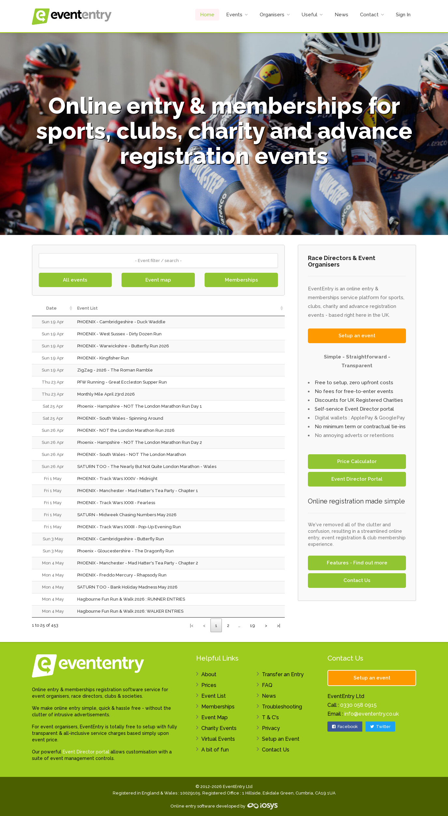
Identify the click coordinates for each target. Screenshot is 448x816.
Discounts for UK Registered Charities (359, 400)
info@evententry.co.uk (371, 714)
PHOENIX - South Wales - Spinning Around (120, 418)
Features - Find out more (357, 563)
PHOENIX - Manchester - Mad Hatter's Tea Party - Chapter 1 (137, 490)
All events (75, 280)
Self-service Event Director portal (354, 409)
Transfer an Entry (283, 674)
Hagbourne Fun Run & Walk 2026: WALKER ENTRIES (130, 611)
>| (278, 625)
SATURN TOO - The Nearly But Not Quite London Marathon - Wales (146, 466)
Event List (213, 696)
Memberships (241, 280)
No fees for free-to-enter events (354, 391)
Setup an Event (280, 739)
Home (207, 15)
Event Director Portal (357, 479)
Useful (309, 15)
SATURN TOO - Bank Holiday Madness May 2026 (127, 587)
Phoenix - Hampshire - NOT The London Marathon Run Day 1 (139, 406)
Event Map (214, 717)
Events (234, 15)
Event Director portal (86, 751)
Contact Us (356, 580)
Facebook (345, 726)
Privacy (271, 728)
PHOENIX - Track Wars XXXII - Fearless (116, 502)
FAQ (267, 685)
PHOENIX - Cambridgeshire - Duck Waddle (121, 321)
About (208, 674)
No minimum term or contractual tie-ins (360, 427)
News (341, 15)
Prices (208, 685)
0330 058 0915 (358, 705)
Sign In (403, 15)
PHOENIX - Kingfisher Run (103, 358)
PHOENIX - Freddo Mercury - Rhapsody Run (121, 575)
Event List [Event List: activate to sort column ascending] (87, 308)
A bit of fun (215, 750)
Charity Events (219, 728)
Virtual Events (218, 739)
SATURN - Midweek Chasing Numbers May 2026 (127, 514)
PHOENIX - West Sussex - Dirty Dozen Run (119, 333)
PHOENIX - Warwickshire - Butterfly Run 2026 (123, 345)
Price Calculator (357, 461)
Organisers (272, 15)
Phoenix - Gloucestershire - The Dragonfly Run (125, 550)
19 (252, 625)
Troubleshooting (282, 707)
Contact (369, 15)
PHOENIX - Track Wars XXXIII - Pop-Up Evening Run (129, 526)
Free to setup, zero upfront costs (354, 383)
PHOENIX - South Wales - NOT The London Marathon (131, 454)
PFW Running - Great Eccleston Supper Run (122, 382)
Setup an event (357, 336)
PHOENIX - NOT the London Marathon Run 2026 (126, 430)
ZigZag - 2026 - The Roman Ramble (115, 370)
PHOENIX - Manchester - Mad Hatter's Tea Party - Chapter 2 (137, 563)
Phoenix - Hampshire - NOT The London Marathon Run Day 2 (139, 442)
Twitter (380, 726)
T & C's (270, 717)
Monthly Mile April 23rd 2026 (106, 394)
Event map (158, 280)
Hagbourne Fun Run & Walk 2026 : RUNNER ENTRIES (131, 599)
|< (191, 625)
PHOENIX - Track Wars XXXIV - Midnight (117, 478)
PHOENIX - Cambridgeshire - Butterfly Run (120, 538)
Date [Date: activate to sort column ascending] (51, 308)
